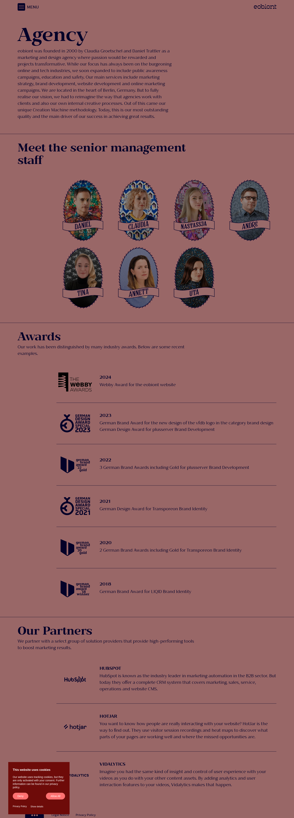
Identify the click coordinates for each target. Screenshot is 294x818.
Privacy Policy (20, 806)
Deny (20, 796)
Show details (37, 806)
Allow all (55, 796)
